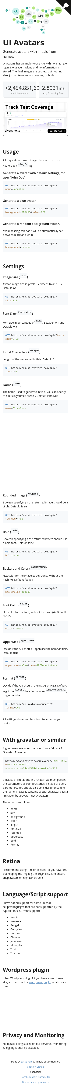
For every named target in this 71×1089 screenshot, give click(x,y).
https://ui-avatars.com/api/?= (29, 706)
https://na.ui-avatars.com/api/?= (31, 187)
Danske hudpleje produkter (35, 1077)
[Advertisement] (35, 453)
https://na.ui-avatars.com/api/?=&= (31, 210)
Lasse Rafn (27, 1061)
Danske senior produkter (35, 1082)
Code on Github (35, 1066)
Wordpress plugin (40, 982)
